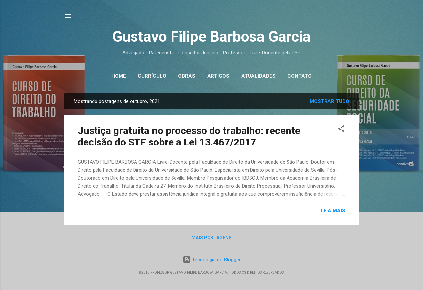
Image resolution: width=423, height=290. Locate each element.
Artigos (218, 76)
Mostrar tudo (329, 101)
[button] (341, 130)
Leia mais (333, 211)
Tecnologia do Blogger (212, 259)
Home (118, 76)
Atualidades (258, 76)
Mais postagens (211, 237)
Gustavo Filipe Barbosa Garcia (211, 36)
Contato (300, 76)
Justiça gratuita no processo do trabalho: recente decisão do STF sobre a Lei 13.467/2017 (189, 136)
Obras (186, 76)
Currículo (152, 76)
